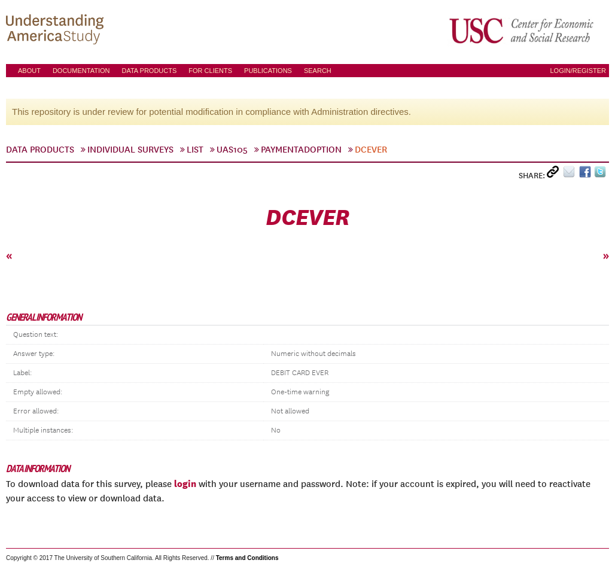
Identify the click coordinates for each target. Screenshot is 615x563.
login (185, 483)
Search (317, 70)
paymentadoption (301, 149)
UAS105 (232, 149)
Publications (268, 70)
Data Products (148, 70)
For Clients (210, 70)
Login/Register (578, 70)
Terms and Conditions (247, 558)
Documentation (81, 70)
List (195, 149)
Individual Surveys (130, 149)
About (29, 70)
